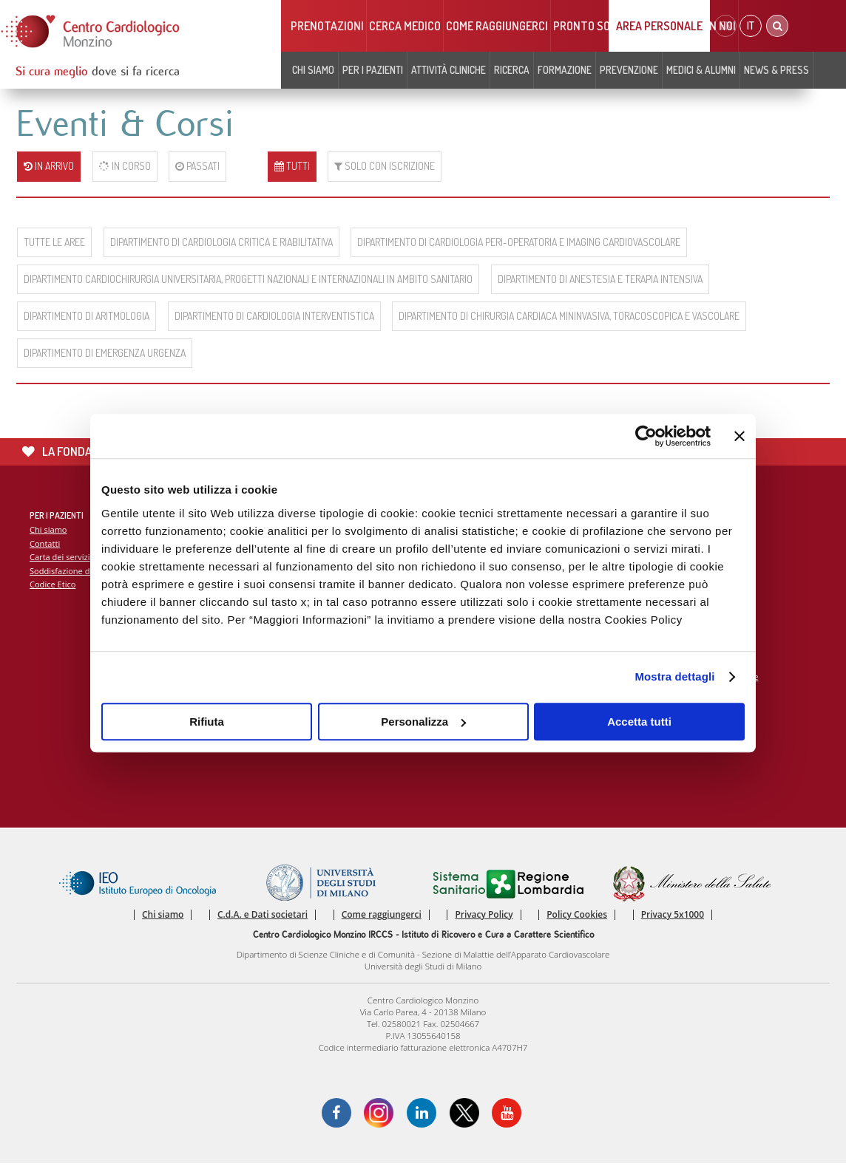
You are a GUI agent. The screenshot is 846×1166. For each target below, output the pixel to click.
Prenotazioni (327, 25)
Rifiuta (206, 721)
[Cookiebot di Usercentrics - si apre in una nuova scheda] (646, 436)
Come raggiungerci (497, 25)
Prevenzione (629, 70)
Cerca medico (405, 25)
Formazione (565, 70)
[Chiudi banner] (739, 436)
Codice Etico (53, 585)
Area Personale (659, 25)
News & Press (776, 70)
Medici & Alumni (701, 70)
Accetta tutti (639, 721)
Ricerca (511, 70)
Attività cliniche (448, 70)
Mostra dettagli (674, 676)
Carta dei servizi (60, 557)
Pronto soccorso (601, 25)
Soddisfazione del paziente (81, 571)
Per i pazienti (372, 70)
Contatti (45, 544)
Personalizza (423, 721)
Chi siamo (313, 70)
